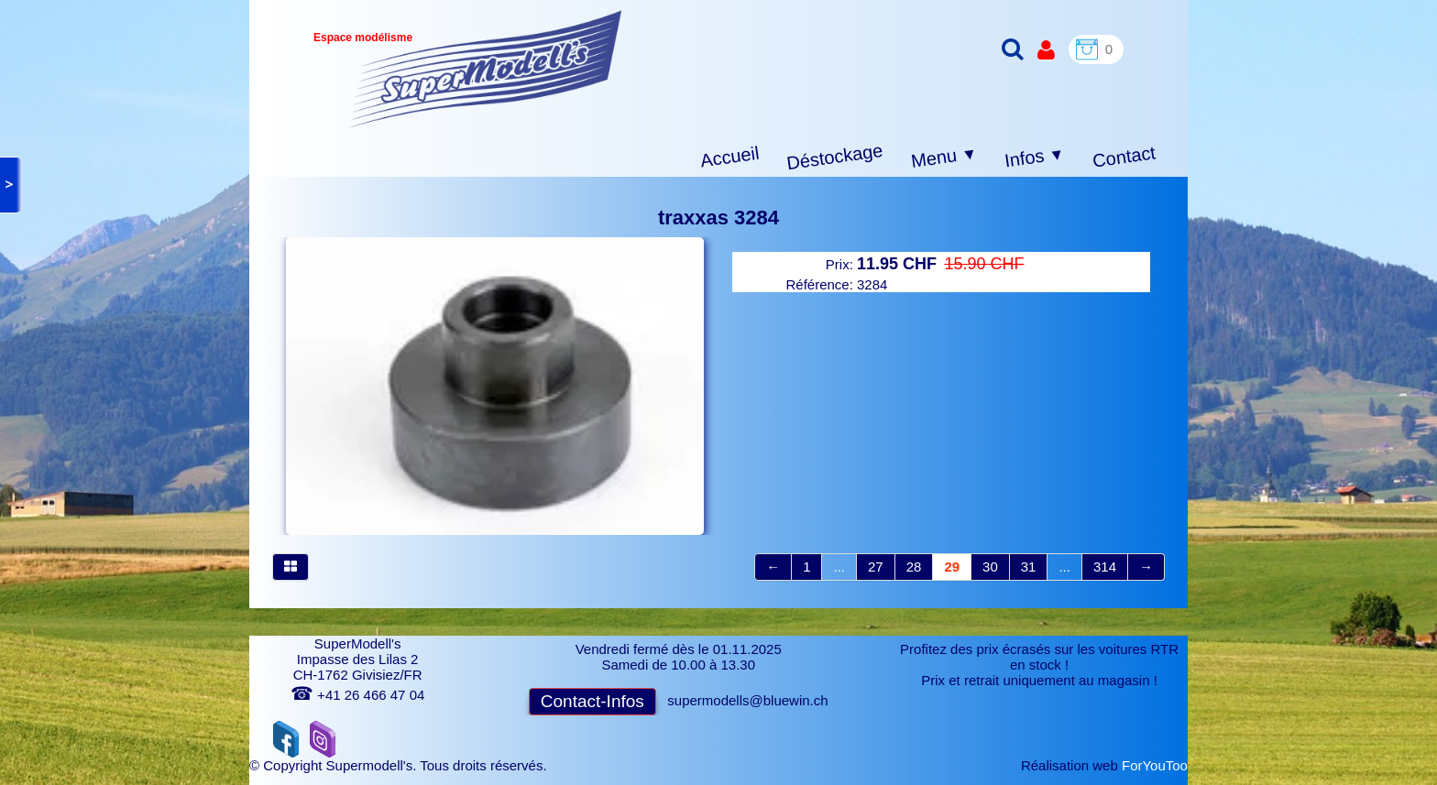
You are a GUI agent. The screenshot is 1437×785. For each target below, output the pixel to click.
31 (1029, 566)
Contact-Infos (592, 701)
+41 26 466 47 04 (357, 695)
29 (952, 566)
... (839, 566)
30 (990, 566)
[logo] (485, 69)
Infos (1035, 158)
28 (914, 566)
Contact (1124, 156)
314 (1104, 566)
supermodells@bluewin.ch (747, 700)
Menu (944, 157)
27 (875, 566)
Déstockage (834, 156)
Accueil (730, 157)
